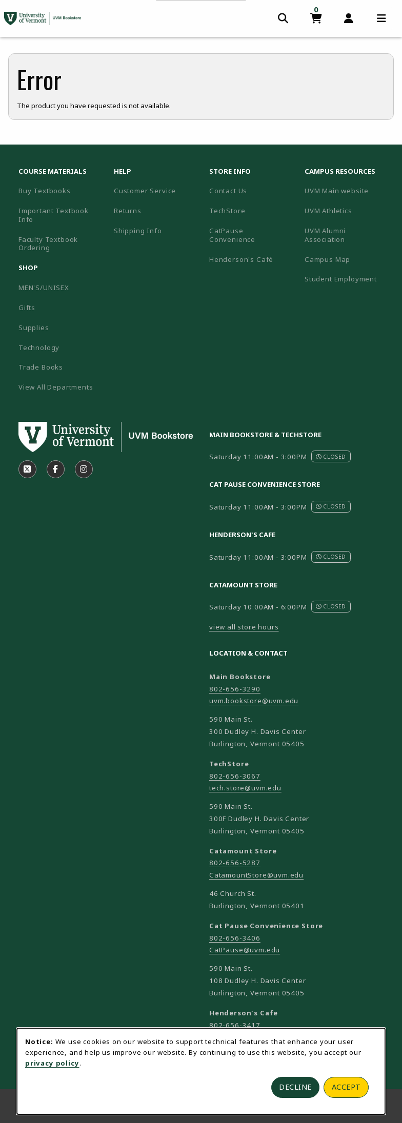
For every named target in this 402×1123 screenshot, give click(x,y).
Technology (38, 347)
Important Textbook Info (53, 215)
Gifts (26, 307)
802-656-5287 (234, 862)
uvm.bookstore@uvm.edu (253, 700)
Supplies (33, 327)
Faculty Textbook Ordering (48, 244)
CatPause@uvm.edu (244, 949)
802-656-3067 (234, 776)
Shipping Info (138, 230)
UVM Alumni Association (348, 235)
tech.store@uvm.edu (245, 787)
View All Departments (55, 387)
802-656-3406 (234, 938)
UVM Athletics (348, 210)
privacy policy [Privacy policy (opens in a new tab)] (52, 1063)
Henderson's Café (241, 259)
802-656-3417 (234, 1025)
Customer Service (145, 190)
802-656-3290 (234, 688)
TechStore (227, 210)
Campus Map (348, 259)
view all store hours (244, 626)
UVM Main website (348, 190)
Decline (295, 1087)
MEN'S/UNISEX (43, 287)
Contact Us (228, 190)
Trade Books (40, 367)
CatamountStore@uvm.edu (256, 875)
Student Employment (348, 278)
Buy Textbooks (44, 190)
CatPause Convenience (232, 235)
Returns (128, 210)
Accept (346, 1087)
